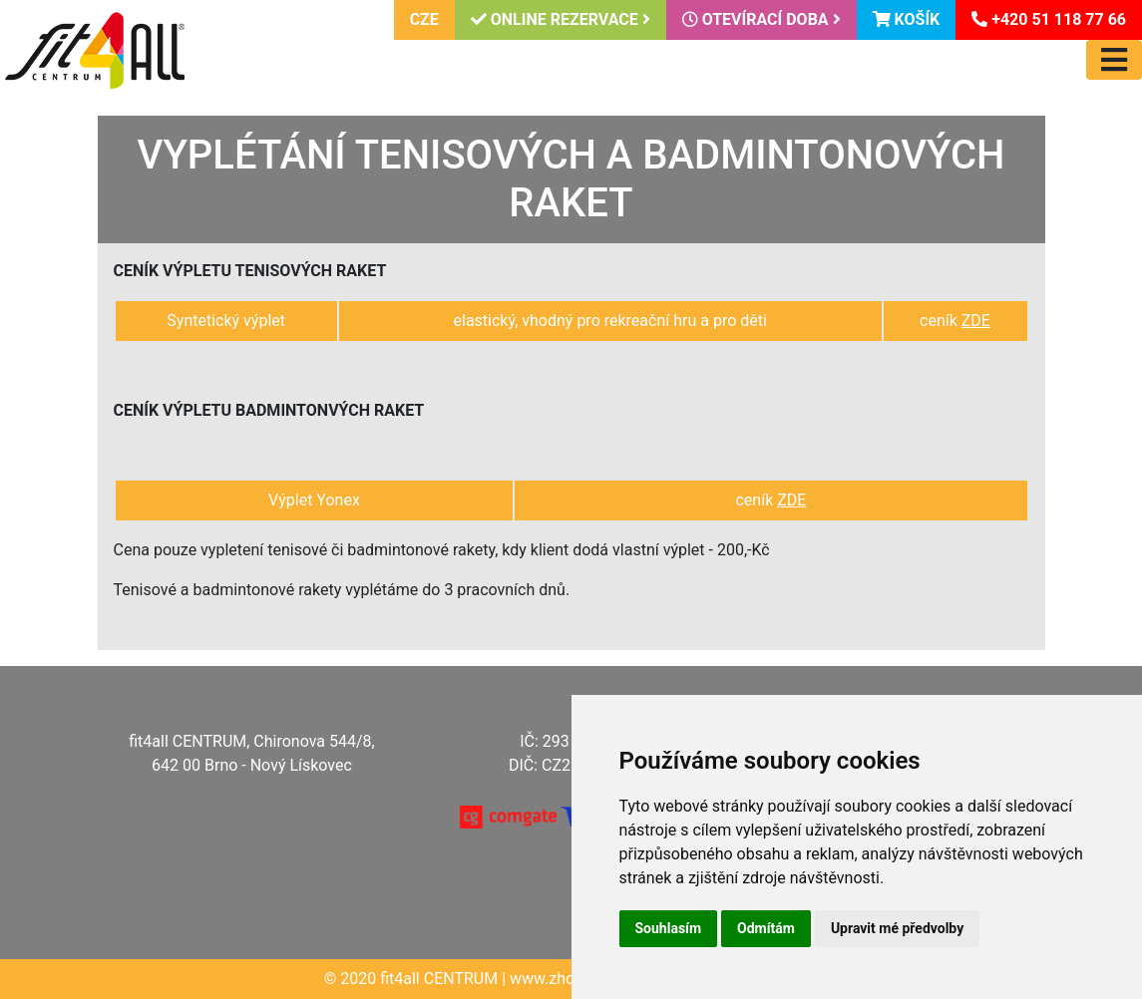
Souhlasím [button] (668, 928)
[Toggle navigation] (1114, 60)
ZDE (975, 320)
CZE (424, 19)
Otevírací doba (761, 19)
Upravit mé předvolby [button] (897, 928)
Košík (907, 19)
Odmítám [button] (766, 928)
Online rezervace (560, 19)
